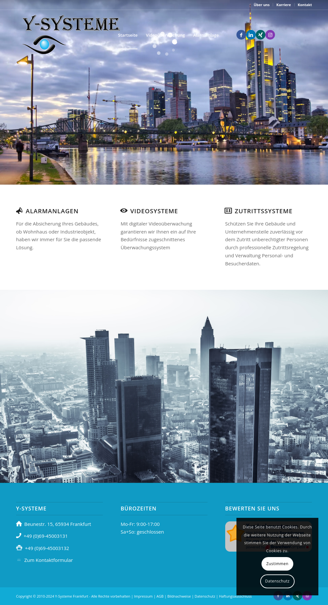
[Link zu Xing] (260, 35)
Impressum (143, 595)
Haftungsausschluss (235, 595)
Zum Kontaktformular (48, 560)
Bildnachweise (179, 595)
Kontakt (305, 4)
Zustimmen (277, 563)
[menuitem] (262, 4)
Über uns (262, 4)
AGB (160, 595)
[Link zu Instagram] (270, 35)
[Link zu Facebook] (241, 35)
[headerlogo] (70, 35)
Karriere (283, 4)
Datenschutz (205, 595)
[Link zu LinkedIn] (251, 35)
